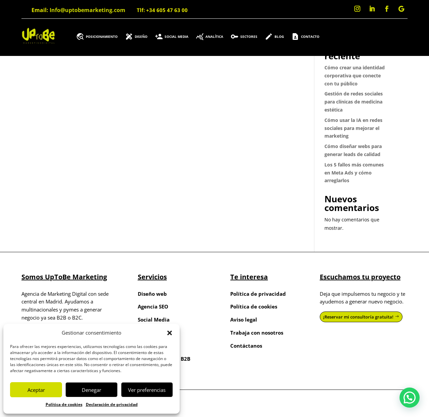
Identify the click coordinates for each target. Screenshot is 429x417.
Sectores (244, 36)
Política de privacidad (258, 293)
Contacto (305, 36)
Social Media (171, 36)
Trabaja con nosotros (256, 332)
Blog (274, 36)
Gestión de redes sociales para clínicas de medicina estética (353, 101)
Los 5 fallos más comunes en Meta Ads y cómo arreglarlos (354, 172)
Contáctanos (246, 345)
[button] (169, 333)
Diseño (136, 36)
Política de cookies (64, 404)
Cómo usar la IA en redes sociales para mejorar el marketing (353, 128)
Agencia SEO (153, 306)
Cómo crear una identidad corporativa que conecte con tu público (354, 75)
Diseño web (152, 293)
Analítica (209, 36)
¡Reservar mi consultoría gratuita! (358, 317)
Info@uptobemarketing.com (87, 10)
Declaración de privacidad (112, 404)
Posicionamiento (97, 36)
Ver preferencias (147, 390)
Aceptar (36, 390)
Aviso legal (243, 319)
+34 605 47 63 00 (167, 10)
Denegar (91, 390)
